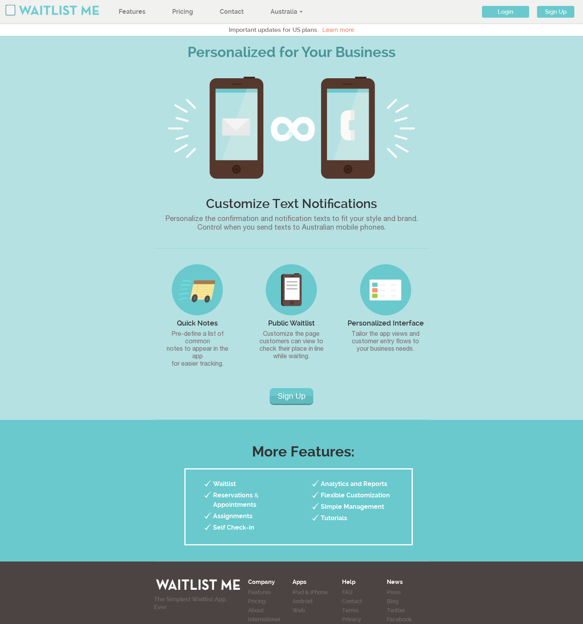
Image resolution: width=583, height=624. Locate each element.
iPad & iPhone (309, 592)
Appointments (234, 504)
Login (505, 11)
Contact (232, 11)
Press (394, 592)
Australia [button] (286, 11)
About (256, 610)
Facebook (399, 619)
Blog (393, 601)
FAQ (347, 592)
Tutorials (334, 518)
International (264, 619)
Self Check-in (233, 527)
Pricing (182, 11)
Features (132, 11)
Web (298, 610)
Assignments (232, 516)
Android (302, 601)
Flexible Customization (355, 495)
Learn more (338, 29)
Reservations (233, 495)
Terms (350, 610)
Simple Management (352, 506)
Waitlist (224, 484)
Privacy (351, 619)
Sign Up (555, 11)
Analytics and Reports (354, 484)
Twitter (396, 610)
